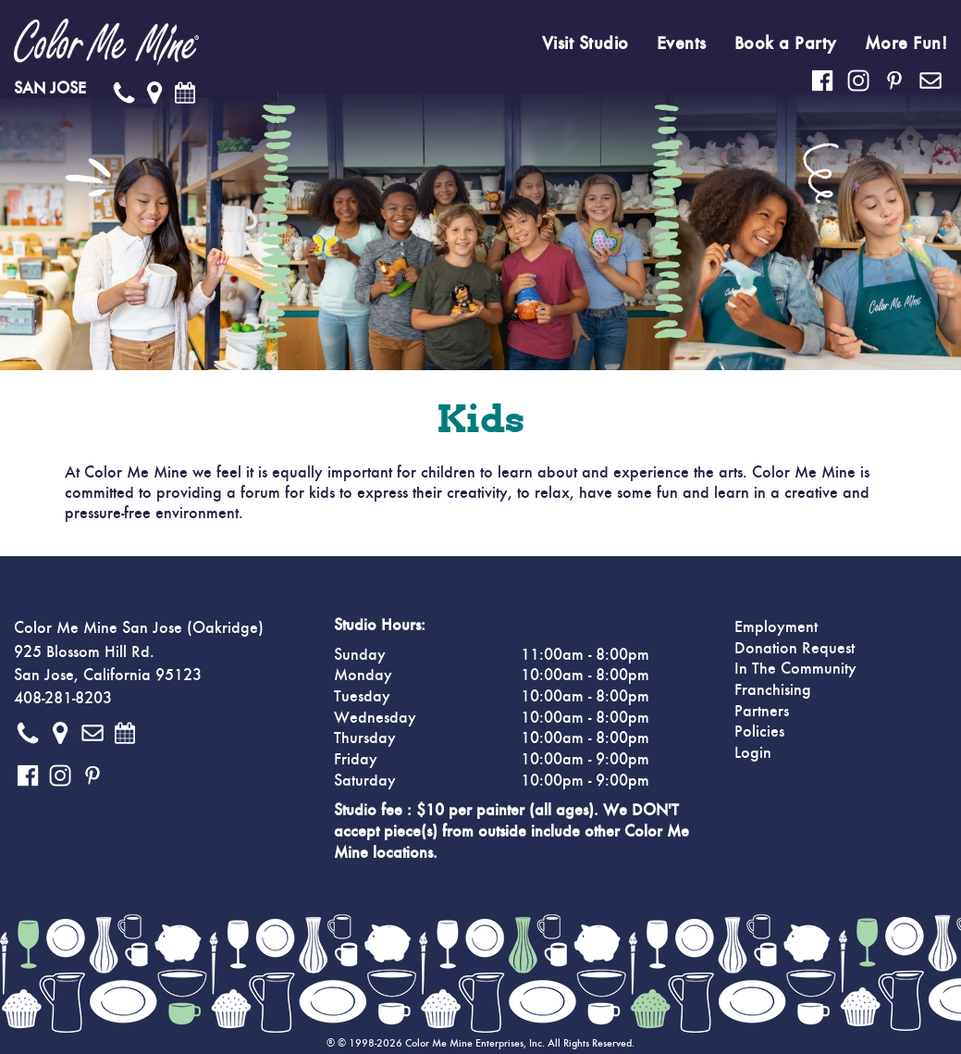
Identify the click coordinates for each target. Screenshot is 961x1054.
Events (682, 43)
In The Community (795, 669)
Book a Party (785, 43)
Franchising (772, 690)
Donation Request (794, 648)
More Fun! (906, 43)
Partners (761, 711)
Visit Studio (585, 43)
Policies (759, 732)
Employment (776, 627)
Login (752, 753)
